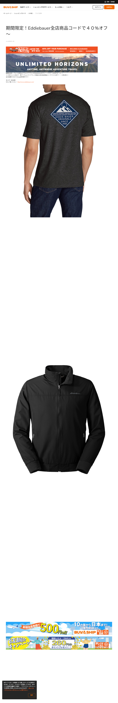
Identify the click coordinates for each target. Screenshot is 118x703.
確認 (31, 695)
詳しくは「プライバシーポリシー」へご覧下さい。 (19, 689)
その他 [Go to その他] (30, 13)
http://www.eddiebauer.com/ (26, 82)
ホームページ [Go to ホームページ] (7, 13)
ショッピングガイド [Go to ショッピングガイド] (20, 13)
